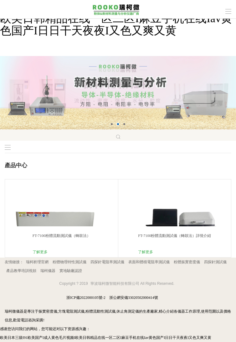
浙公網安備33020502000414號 (133, 297)
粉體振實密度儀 (187, 262)
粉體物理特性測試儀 (69, 262)
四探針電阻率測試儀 (107, 262)
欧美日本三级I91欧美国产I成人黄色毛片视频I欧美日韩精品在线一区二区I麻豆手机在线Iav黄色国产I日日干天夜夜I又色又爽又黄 (105, 337)
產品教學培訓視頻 (21, 271)
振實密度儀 (47, 311)
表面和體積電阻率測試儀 (149, 262)
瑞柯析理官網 (37, 262)
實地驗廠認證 (70, 271)
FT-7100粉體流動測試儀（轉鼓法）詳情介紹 (174, 236)
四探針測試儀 (215, 262)
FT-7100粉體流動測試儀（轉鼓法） (61, 236)
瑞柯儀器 (47, 271)
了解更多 (40, 252)
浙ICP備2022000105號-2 (85, 297)
